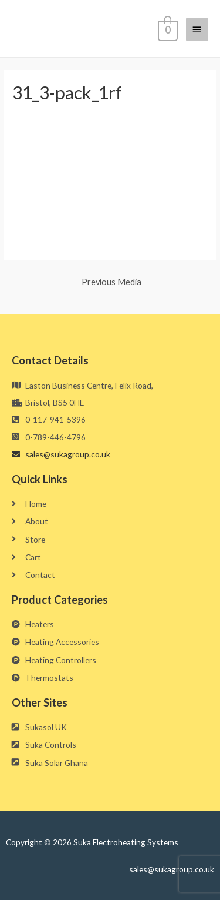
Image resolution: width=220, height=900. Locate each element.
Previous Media (111, 282)
